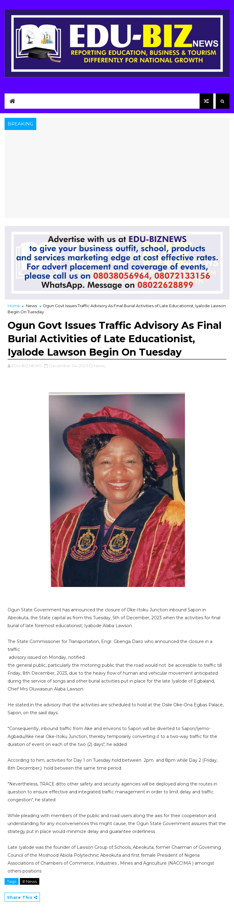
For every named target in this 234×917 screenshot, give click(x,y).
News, (100, 365)
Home (14, 305)
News (31, 305)
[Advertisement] (117, 175)
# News (29, 881)
